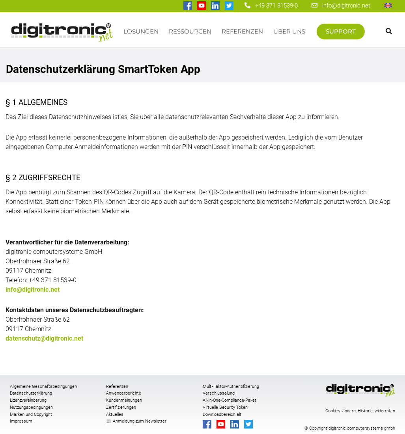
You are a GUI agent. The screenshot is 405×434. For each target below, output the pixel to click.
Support (341, 31)
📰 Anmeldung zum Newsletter (136, 421)
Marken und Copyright (31, 414)
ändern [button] (349, 411)
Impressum (21, 421)
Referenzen (242, 31)
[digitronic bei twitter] (230, 6)
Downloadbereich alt (222, 414)
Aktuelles (114, 414)
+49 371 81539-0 (276, 5)
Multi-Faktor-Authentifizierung (231, 386)
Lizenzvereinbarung (28, 400)
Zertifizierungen (121, 407)
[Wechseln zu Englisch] (388, 5)
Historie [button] (365, 411)
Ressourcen (190, 31)
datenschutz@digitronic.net (44, 338)
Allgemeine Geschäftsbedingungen (43, 386)
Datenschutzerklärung (31, 393)
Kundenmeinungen (124, 400)
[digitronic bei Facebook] (188, 6)
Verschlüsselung (219, 393)
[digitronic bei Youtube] (202, 6)
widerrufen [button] (385, 411)
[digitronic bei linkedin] (216, 6)
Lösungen (141, 31)
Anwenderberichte (123, 393)
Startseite (62, 35)
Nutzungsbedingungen (31, 407)
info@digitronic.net (341, 5)
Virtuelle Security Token (225, 407)
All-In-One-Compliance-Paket (229, 400)
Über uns (289, 31)
